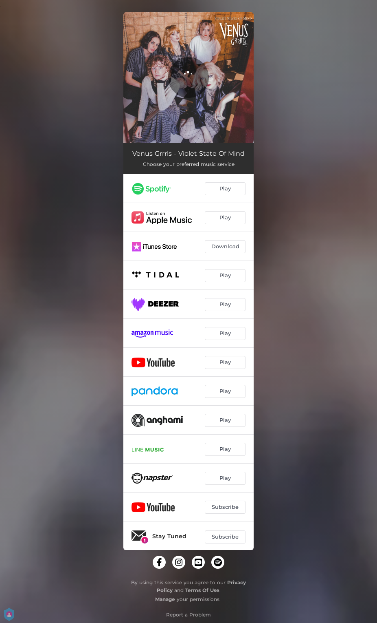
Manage (165, 599)
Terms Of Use (202, 590)
